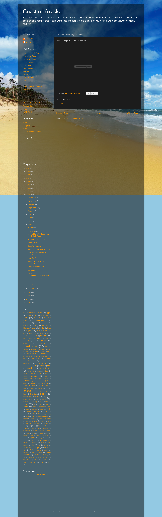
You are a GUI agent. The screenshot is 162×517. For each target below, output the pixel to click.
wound (41, 462)
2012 (28, 182)
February (31, 231)
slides (25, 435)
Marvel (26, 407)
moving (36, 411)
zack (49, 462)
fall (41, 368)
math (34, 406)
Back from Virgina (34, 246)
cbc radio (35, 336)
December (32, 198)
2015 (28, 172)
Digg (25, 109)
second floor (27, 430)
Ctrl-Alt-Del (27, 74)
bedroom (45, 323)
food (46, 373)
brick (49, 328)
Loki (40, 404)
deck (49, 351)
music (45, 411)
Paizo (25, 100)
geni (33, 381)
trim (24, 450)
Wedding (45, 455)
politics (42, 421)
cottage (33, 349)
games (39, 378)
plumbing (48, 418)
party (33, 416)
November (32, 201)
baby (25, 318)
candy (30, 333)
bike (34, 325)
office (33, 414)
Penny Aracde (43, 416)
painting (48, 414)
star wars (43, 440)
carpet (42, 333)
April (30, 224)
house (27, 390)
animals (40, 313)
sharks (35, 430)
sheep (42, 430)
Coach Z (26, 341)
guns (46, 381)
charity (43, 335)
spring (40, 438)
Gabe (25, 129)
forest (25, 376)
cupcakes (34, 351)
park (27, 416)
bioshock (45, 325)
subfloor (34, 443)
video (40, 452)
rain (24, 426)
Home (98, 113)
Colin (25, 122)
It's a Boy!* (32, 258)
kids (44, 399)
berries (25, 325)
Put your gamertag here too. (36, 149)
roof (38, 428)
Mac (46, 404)
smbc (31, 435)
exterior (30, 368)
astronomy (44, 315)
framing (34, 376)
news (25, 414)
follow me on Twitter (43, 475)
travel (46, 448)
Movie (48, 409)
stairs (25, 440)
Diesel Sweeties (29, 59)
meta (49, 406)
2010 (28, 188)
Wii (24, 457)
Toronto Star (28, 106)
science (45, 428)
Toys (37, 447)
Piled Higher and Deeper (32, 86)
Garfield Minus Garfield (36, 239)
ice (47, 391)
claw (47, 338)
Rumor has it (32, 270)
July (30, 214)
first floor (45, 371)
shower (48, 430)
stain (46, 438)
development (31, 354)
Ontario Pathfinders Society (33, 103)
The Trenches (28, 65)
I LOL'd (30, 284)
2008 (28, 195)
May (30, 221)
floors (40, 373)
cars (47, 333)
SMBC (25, 80)
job (37, 399)
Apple (48, 313)
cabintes (45, 330)
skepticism (40, 433)
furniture (25, 378)
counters (41, 349)
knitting (34, 402)
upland (46, 450)
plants (40, 418)
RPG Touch (27, 112)
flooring (33, 373)
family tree (31, 371)
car (36, 333)
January (31, 288)
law (41, 402)
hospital (40, 388)
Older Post (133, 113)
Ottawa (40, 414)
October (31, 204)
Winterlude (26, 460)
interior (43, 394)
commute (26, 343)
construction (30, 346)
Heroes (40, 386)
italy (44, 396)
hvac (40, 391)
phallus (25, 418)
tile (39, 445)
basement (39, 320)
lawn (46, 402)
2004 (28, 303)
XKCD (25, 83)
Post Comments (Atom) (76, 118)
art (36, 315)
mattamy (41, 406)
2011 (28, 185)
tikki (32, 445)
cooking (25, 349)
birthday (26, 328)
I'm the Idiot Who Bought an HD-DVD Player (38, 235)
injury (25, 394)
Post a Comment (66, 103)
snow (37, 435)
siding (27, 433)
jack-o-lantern (27, 399)
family (48, 368)
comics (42, 341)
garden (26, 381)
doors (25, 358)
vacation (25, 452)
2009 (28, 192)
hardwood (44, 383)
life (35, 404)
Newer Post (62, 113)
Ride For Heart (43, 426)
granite (40, 381)
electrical (26, 363)
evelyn (42, 366)
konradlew (89, 512)
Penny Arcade (28, 62)
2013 (28, 178)
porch (49, 421)
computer (42, 343)
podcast (34, 421)
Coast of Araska (42, 11)
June (30, 218)
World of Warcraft (29, 462)
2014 (28, 175)
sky (47, 433)
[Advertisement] (34, 489)
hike (47, 385)
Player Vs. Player (30, 56)
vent (33, 452)
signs (33, 433)
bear (36, 323)
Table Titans (28, 68)
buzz (38, 330)
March (30, 228)
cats (25, 335)
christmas (37, 338)
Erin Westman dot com (32, 132)
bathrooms (27, 323)
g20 (32, 378)
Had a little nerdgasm (36, 267)
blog (33, 328)
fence (38, 371)
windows (31, 457)
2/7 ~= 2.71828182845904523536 (39, 274)
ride (35, 426)
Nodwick (26, 89)
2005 (28, 299)
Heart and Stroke (29, 386)
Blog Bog (26, 126)
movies (28, 411)
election (44, 361)
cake (24, 333)
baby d (37, 318)
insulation (33, 394)
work (44, 459)
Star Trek (33, 440)
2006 (28, 296)
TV (30, 450)
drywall (32, 358)
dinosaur (44, 354)
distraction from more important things (35, 356)
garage (46, 378)
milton (27, 409)
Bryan (28, 330)
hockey (32, 388)
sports (32, 438)
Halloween (33, 383)
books (41, 328)
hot (47, 388)
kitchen (25, 402)
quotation (37, 423)
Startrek (25, 442)
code (34, 341)
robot (32, 428)
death (42, 351)
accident (32, 313)
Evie (49, 366)
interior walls (27, 396)
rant (29, 426)
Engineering (41, 363)
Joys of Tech (28, 71)
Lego (25, 404)
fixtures (25, 373)
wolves (36, 460)
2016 (28, 168)
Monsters (34, 409)
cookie (46, 346)
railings (45, 423)
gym (24, 383)
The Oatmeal (28, 77)
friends (46, 376)
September (32, 208)
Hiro (24, 388)
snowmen (45, 435)
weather (36, 455)
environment (27, 366)
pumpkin (28, 423)
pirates (33, 419)
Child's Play (27, 338)
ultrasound (38, 450)
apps (29, 315)
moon (41, 409)
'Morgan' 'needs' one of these (39, 249)
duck (39, 358)
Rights (25, 428)
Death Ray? (32, 243)
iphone (36, 397)
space (25, 438)
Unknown (29, 39)
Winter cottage (43, 457)
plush (27, 421)
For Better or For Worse (32, 53)
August (31, 211)
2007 (28, 293)
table (42, 442)
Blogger (106, 512)
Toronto (46, 445)
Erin (35, 366)
